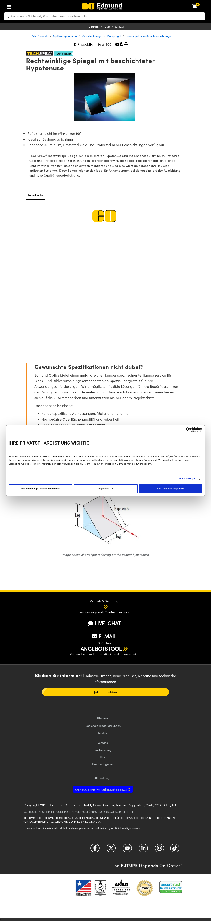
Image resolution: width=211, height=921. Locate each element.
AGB (77, 811)
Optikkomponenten (65, 36)
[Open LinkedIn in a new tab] (143, 849)
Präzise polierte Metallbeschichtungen (149, 36)
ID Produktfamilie (87, 44)
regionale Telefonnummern (110, 612)
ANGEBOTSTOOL (101, 648)
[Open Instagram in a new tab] (159, 849)
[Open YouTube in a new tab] (127, 849)
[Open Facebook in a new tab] (95, 849)
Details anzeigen (187, 478)
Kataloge (102, 778)
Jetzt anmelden (105, 692)
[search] (104, 16)
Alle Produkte (40, 36)
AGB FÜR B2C (89, 811)
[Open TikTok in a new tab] (174, 849)
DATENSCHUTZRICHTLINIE (38, 811)
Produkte (35, 195)
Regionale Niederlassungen (103, 725)
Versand (103, 742)
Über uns (103, 718)
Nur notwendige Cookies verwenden (40, 489)
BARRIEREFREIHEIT (125, 811)
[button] (121, 44)
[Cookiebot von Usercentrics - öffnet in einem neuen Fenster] (183, 429)
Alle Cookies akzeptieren (170, 489)
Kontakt (119, 27)
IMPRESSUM (106, 811)
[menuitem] (23, 6)
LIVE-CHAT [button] (104, 623)
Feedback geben (102, 764)
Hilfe (103, 757)
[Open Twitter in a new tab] (111, 849)
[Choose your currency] (109, 26)
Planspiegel (114, 36)
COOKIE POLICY (64, 811)
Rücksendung (102, 750)
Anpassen (105, 489)
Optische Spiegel (92, 36)
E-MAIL (104, 636)
